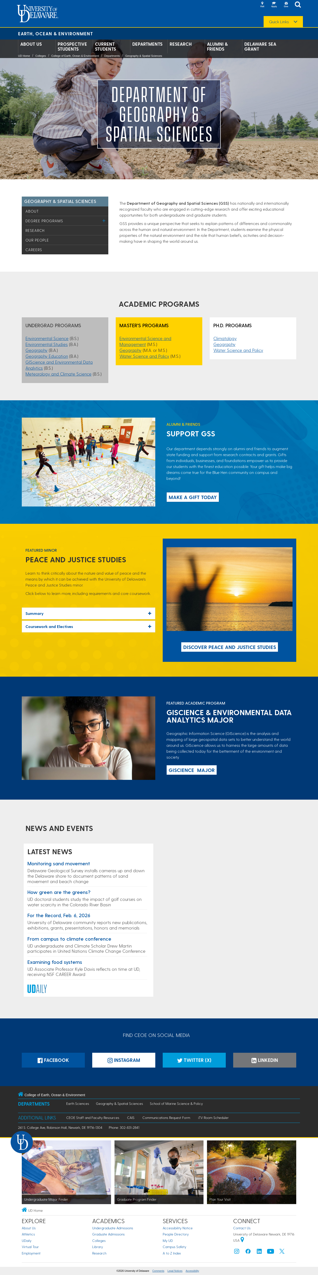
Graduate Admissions (108, 1234)
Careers (33, 249)
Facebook (53, 1060)
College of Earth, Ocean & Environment (75, 55)
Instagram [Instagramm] (124, 1060)
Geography (36, 350)
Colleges (40, 55)
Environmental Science (46, 338)
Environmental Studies (46, 344)
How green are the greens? (59, 892)
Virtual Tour (30, 1247)
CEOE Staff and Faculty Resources (92, 1117)
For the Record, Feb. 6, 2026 (58, 915)
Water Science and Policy (144, 356)
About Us (31, 43)
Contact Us (241, 1228)
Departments (147, 43)
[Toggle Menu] (104, 221)
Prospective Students (72, 46)
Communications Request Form (166, 1117)
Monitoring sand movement (58, 863)
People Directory (176, 1234)
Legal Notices (174, 1271)
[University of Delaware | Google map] (242, 1240)
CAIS (131, 1117)
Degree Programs (44, 221)
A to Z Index (172, 1253)
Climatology (225, 338)
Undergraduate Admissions (112, 1228)
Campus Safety (174, 1247)
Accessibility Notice (178, 1228)
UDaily (26, 1240)
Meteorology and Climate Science (58, 373)
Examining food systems (54, 962)
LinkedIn (264, 1060)
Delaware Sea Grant (260, 46)
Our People (37, 240)
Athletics (28, 1234)
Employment (31, 1253)
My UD (168, 1240)
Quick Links (279, 22)
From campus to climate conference (69, 939)
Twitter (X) (194, 1060)
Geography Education (46, 356)
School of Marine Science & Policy (176, 1103)
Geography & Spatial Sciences (143, 55)
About (32, 211)
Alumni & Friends (217, 46)
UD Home (24, 55)
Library (97, 1247)
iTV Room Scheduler (213, 1117)
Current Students (105, 46)
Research (181, 43)
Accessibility (192, 1271)
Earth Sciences (77, 1103)
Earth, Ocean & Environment (55, 33)
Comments (158, 1271)
